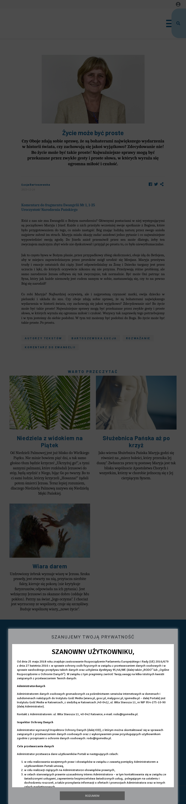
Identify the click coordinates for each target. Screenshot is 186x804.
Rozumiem (92, 795)
